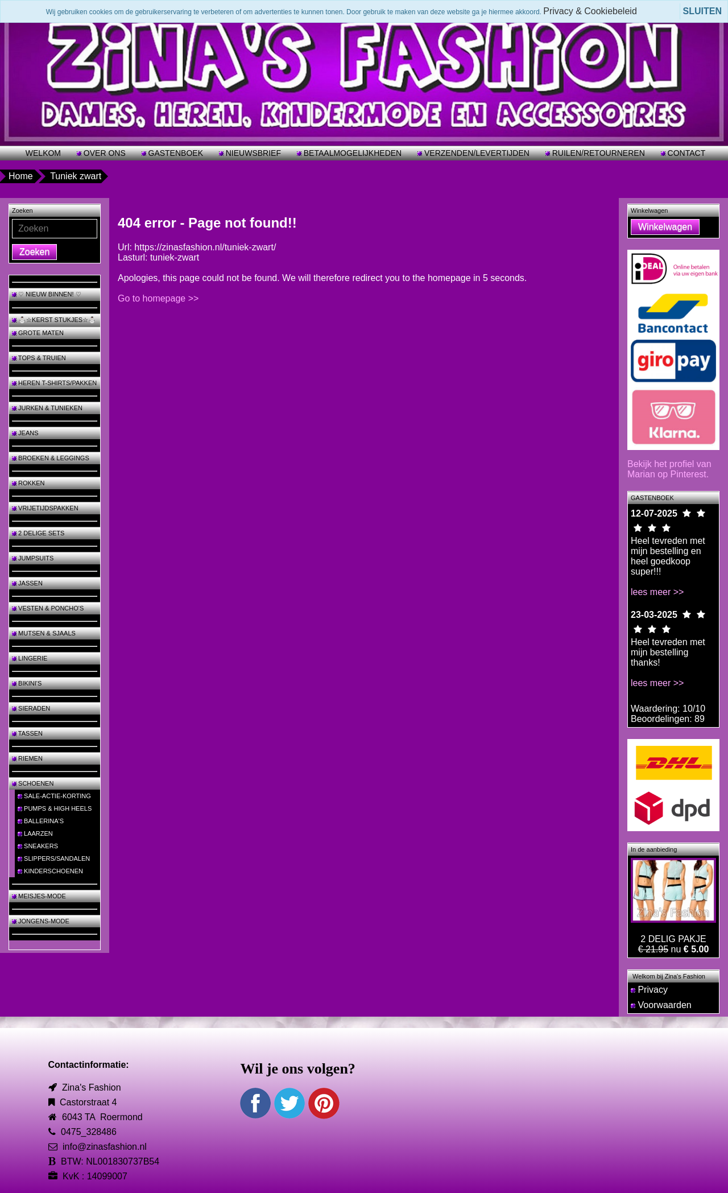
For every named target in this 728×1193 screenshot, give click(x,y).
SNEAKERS (38, 846)
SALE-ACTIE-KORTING (54, 795)
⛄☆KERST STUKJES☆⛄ (54, 319)
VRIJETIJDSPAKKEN (45, 508)
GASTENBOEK (174, 153)
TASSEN (27, 733)
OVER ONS (103, 153)
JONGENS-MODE (40, 921)
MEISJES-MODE (39, 896)
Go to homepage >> (158, 298)
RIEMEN (27, 758)
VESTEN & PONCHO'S (48, 608)
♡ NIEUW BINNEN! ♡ (46, 294)
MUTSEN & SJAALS (44, 633)
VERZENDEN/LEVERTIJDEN (476, 153)
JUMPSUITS (32, 558)
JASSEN (27, 583)
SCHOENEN (32, 783)
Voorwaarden (661, 1005)
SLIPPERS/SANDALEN (54, 858)
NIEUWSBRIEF (252, 153)
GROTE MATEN (38, 332)
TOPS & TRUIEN (39, 357)
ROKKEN (28, 483)
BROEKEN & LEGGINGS (50, 458)
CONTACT (685, 153)
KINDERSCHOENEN (50, 871)
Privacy (649, 989)
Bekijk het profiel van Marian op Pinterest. (669, 469)
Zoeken (34, 252)
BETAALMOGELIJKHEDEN (351, 153)
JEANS (25, 433)
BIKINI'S (27, 683)
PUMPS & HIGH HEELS (55, 808)
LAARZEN (35, 833)
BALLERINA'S (41, 821)
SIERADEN (31, 708)
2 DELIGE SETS (38, 533)
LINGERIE (29, 658)
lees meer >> (657, 592)
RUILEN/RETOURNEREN (597, 153)
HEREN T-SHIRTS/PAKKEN (54, 382)
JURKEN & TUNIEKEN (47, 407)
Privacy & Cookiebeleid (590, 11)
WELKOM (43, 153)
